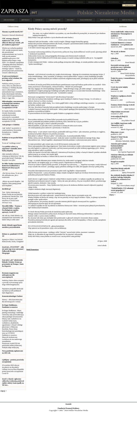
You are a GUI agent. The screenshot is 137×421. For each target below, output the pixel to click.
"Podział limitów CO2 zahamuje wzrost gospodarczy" (122, 189)
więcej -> (3, 391)
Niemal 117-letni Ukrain (119, 137)
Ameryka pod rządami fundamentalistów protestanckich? (119, 146)
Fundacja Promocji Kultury (68, 408)
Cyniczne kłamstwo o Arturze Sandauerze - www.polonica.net (122, 44)
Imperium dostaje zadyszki (120, 168)
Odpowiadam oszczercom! (120, 112)
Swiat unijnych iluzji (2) (119, 116)
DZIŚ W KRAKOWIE (107, 20)
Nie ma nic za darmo (118, 51)
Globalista (114, 58)
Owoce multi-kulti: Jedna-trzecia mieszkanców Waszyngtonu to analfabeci (122, 34)
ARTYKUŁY (25, 20)
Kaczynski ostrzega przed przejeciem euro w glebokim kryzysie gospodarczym (121, 67)
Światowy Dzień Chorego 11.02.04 (123, 105)
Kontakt (69, 404)
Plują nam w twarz (117, 132)
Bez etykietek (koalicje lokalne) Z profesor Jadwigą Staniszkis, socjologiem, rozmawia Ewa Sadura (122, 178)
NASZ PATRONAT (86, 20)
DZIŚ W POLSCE (127, 20)
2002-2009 (70, 20)
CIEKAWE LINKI (54, 20)
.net (59, 2)
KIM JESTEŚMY (9, 20)
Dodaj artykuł (129, 5)
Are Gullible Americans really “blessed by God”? (121, 124)
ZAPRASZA (76, 2)
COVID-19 (38, 20)
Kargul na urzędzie (117, 162)
